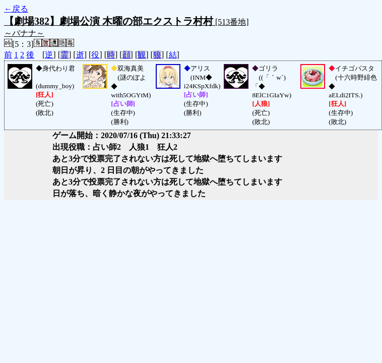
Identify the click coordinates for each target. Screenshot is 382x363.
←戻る (16, 9)
